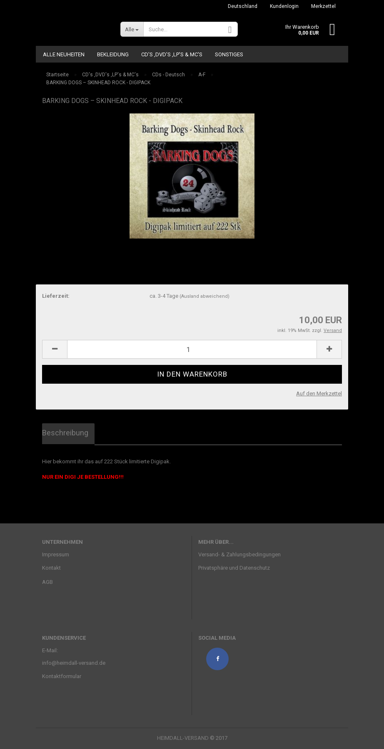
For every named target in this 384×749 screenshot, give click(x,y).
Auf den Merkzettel (319, 393)
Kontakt (51, 568)
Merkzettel (323, 6)
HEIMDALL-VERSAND (183, 738)
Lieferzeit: (56, 296)
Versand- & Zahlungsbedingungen (239, 554)
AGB (47, 582)
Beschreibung (65, 432)
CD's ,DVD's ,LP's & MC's (171, 54)
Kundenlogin (284, 6)
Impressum (55, 554)
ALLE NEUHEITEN (64, 54)
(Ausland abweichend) (204, 296)
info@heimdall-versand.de (73, 663)
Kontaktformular (61, 676)
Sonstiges (229, 54)
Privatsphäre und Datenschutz (234, 568)
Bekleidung (113, 54)
